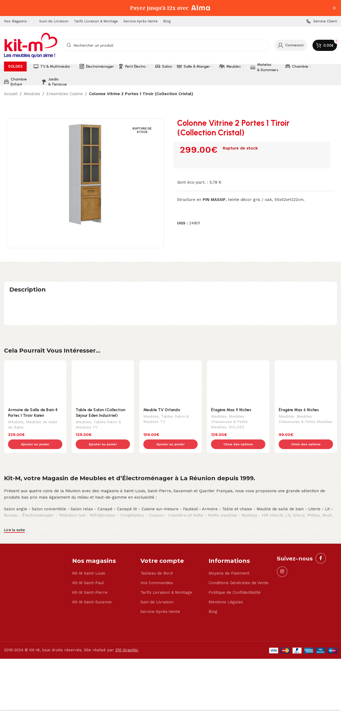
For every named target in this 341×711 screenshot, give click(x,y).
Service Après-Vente (160, 574)
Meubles (32, 93)
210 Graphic (126, 612)
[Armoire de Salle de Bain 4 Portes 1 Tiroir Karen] (35, 372)
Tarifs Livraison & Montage (166, 555)
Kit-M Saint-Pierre (89, 555)
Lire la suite (14, 492)
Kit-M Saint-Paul (88, 545)
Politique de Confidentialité (235, 555)
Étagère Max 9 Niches (231, 383)
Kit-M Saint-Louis (88, 536)
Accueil (11, 93)
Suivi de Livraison (156, 564)
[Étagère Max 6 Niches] (306, 372)
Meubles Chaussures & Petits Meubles (229, 395)
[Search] (166, 45)
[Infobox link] (321, 21)
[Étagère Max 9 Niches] (238, 372)
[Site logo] (30, 45)
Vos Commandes (156, 545)
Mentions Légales (226, 564)
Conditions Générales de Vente (239, 545)
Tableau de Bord (156, 536)
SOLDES (236, 401)
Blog (213, 574)
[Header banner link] (162, 8)
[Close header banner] (334, 8)
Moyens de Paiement (229, 536)
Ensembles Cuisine (64, 93)
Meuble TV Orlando (161, 383)
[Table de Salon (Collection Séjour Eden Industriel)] (103, 372)
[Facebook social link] (320, 521)
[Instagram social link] (282, 534)
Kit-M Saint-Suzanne (92, 564)
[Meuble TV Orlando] (170, 372)
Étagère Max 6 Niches (299, 383)
